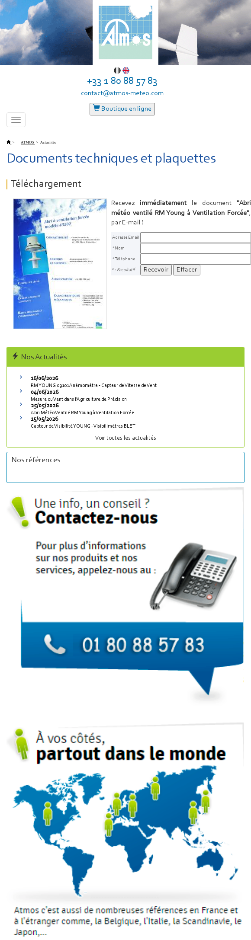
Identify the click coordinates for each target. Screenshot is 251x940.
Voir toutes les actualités (125, 438)
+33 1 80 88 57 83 (122, 81)
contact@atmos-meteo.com (122, 93)
